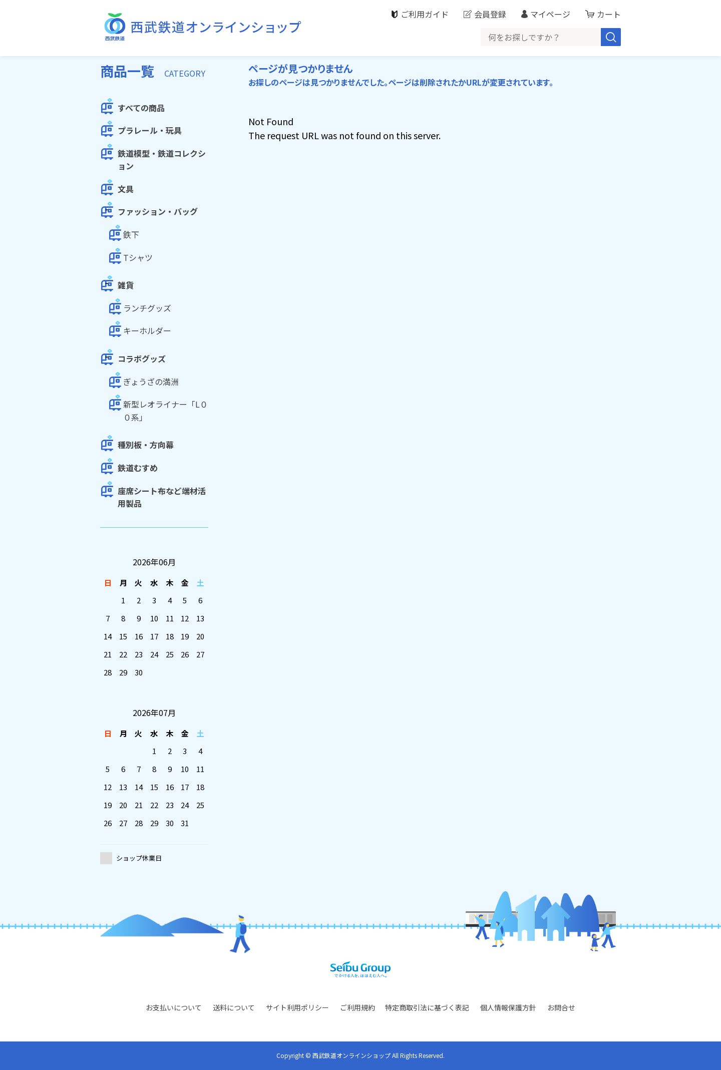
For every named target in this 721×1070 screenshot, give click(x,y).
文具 (126, 189)
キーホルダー (147, 330)
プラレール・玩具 (150, 130)
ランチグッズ (147, 308)
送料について (234, 1007)
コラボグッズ (142, 358)
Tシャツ (138, 257)
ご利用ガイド (425, 14)
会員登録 (490, 14)
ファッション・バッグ (158, 211)
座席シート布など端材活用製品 (162, 497)
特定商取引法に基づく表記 (427, 1007)
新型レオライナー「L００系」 (165, 410)
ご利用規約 (357, 1007)
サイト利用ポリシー (297, 1007)
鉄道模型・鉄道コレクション (162, 159)
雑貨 (126, 285)
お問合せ (561, 1007)
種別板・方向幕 (146, 445)
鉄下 (131, 234)
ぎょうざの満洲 (151, 382)
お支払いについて (174, 1007)
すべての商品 (141, 108)
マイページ (550, 14)
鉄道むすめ (138, 468)
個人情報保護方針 (508, 1007)
